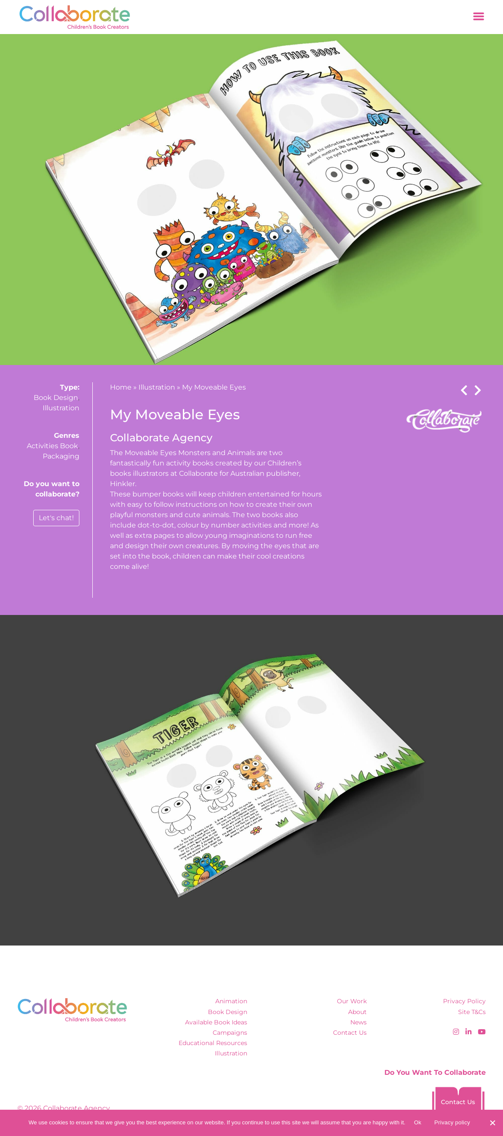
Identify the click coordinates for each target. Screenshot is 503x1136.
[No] (492, 1122)
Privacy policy (452, 1122)
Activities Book (52, 446)
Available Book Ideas (216, 1022)
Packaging (61, 456)
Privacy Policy (464, 1001)
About (357, 1012)
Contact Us (350, 1032)
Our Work (352, 1001)
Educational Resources (213, 1043)
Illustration (61, 408)
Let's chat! (56, 518)
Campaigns (230, 1032)
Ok (417, 1122)
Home (121, 387)
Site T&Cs (472, 1012)
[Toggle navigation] (478, 17)
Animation (231, 1001)
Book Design (56, 397)
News (358, 1022)
